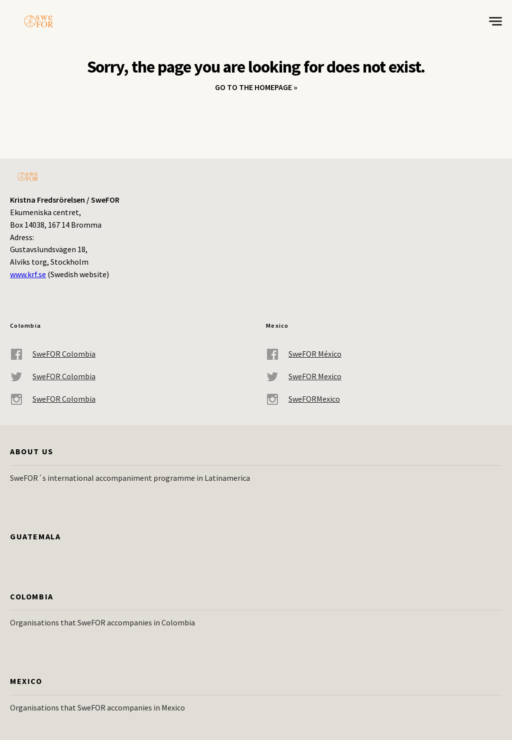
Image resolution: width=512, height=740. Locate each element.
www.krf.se (28, 274)
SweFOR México (304, 354)
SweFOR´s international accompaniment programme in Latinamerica (130, 478)
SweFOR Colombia (53, 354)
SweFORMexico (303, 399)
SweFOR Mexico (304, 376)
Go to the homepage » (256, 87)
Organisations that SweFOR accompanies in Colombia (102, 622)
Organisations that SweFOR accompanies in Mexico (97, 707)
